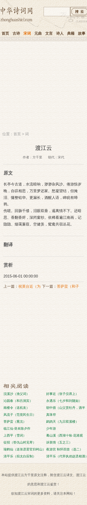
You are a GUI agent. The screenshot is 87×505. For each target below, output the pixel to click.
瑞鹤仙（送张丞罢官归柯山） (24, 449)
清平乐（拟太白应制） (19, 456)
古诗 (16, 33)
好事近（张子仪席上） (62, 394)
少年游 (51, 428)
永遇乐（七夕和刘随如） (64, 401)
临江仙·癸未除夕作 (16, 428)
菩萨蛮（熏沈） (14, 421)
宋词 (27, 33)
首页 (5, 33)
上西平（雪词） (14, 435)
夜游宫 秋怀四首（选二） (64, 449)
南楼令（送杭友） (16, 408)
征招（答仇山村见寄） (19, 442)
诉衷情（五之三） (59, 442)
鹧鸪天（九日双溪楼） (62, 421)
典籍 (70, 33)
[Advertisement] (43, 88)
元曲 (38, 33)
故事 (81, 33)
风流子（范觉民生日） (19, 414)
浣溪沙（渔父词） (16, 394)
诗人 (60, 33)
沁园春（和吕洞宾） (18, 401)
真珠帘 (51, 414)
